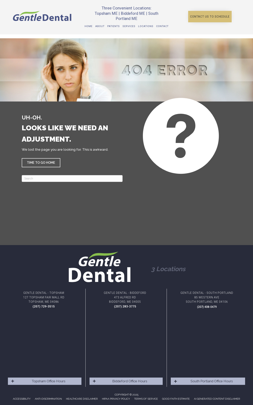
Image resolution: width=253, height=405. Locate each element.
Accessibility (22, 398)
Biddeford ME (133, 13)
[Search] (72, 178)
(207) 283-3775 (125, 306)
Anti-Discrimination (48, 398)
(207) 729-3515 (44, 306)
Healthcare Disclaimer (82, 398)
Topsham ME (106, 13)
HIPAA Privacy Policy (116, 398)
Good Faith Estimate (176, 398)
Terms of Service (146, 398)
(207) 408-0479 (207, 306)
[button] (210, 16)
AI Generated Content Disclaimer (217, 398)
